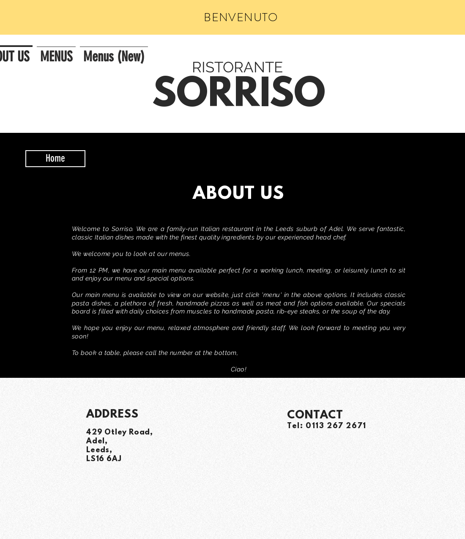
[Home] (55, 158)
